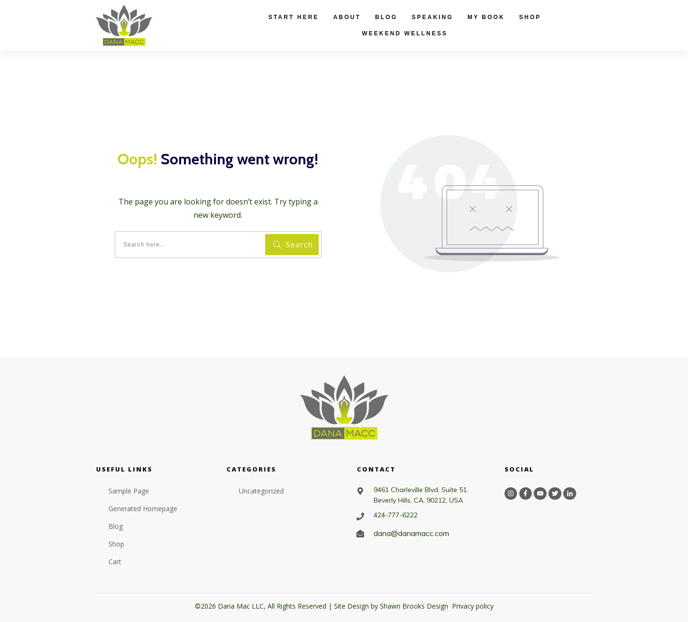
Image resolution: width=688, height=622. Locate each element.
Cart (114, 561)
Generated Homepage (142, 508)
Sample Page (128, 490)
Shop (116, 543)
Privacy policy (473, 606)
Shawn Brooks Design (414, 606)
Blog (115, 526)
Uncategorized (261, 490)
